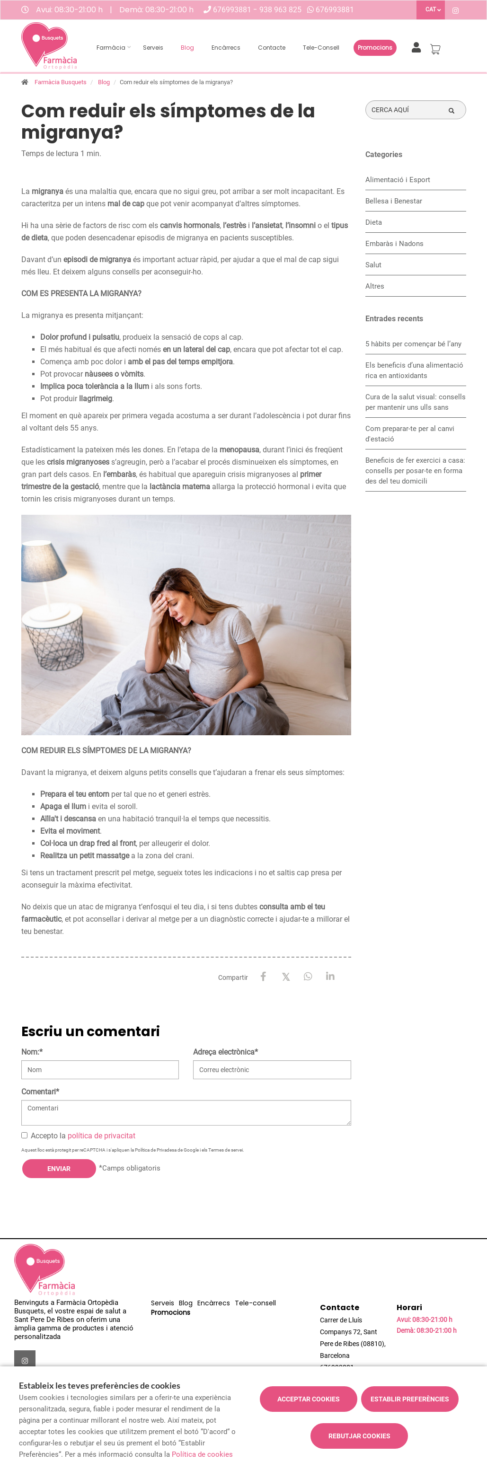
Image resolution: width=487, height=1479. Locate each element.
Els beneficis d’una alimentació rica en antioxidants (414, 370)
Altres (374, 286)
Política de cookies (202, 1454)
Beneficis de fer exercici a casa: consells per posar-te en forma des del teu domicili (415, 470)
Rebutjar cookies (359, 1436)
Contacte (271, 48)
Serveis (153, 48)
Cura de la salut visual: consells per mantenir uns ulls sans (415, 402)
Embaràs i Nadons (394, 243)
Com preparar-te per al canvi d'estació (409, 433)
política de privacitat (101, 1135)
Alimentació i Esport (397, 180)
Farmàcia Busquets (61, 82)
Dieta (373, 222)
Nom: (32, 1052)
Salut (373, 265)
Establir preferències (410, 1399)
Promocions (375, 48)
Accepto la (78, 1135)
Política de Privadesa (156, 1150)
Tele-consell (321, 48)
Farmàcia (111, 48)
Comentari (40, 1091)
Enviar (59, 1168)
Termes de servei (225, 1150)
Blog (187, 48)
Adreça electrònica (225, 1052)
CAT (430, 9)
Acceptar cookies (308, 1399)
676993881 (233, 9)
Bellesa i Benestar (393, 201)
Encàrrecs (226, 48)
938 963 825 (280, 9)
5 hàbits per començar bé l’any (413, 344)
